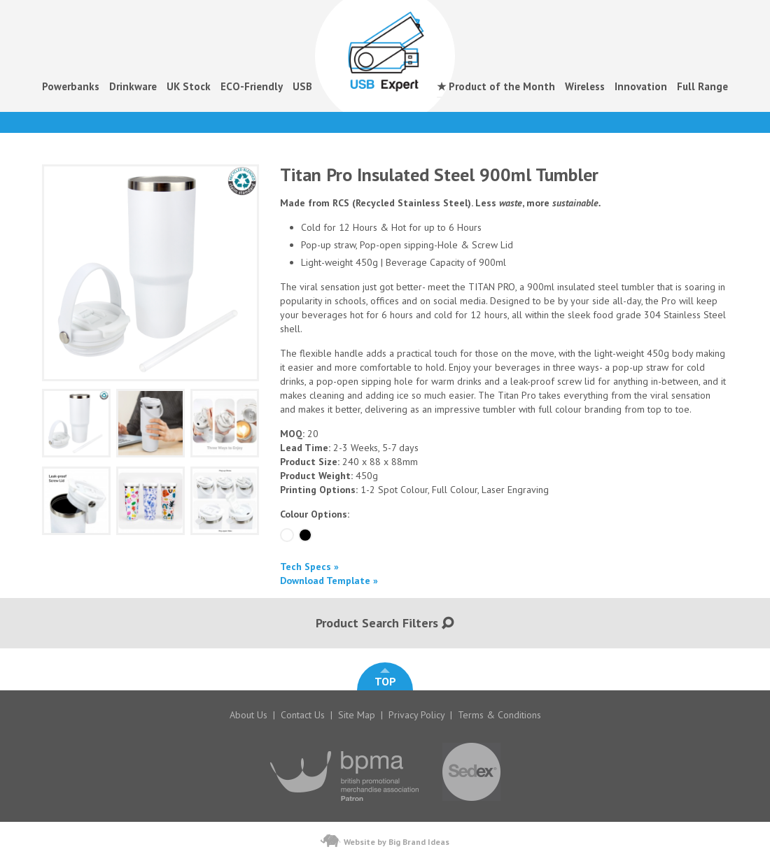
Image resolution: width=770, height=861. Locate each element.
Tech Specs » (309, 566)
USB (302, 86)
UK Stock (189, 86)
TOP (385, 678)
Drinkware (133, 86)
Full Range (702, 86)
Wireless (585, 86)
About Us (248, 715)
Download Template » (329, 580)
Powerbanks (70, 86)
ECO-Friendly (251, 86)
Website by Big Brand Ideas (385, 840)
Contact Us (303, 715)
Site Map (356, 715)
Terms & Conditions (499, 715)
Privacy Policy (416, 715)
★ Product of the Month (496, 86)
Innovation (641, 86)
